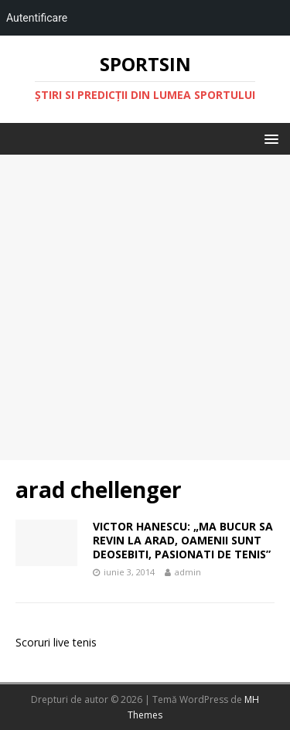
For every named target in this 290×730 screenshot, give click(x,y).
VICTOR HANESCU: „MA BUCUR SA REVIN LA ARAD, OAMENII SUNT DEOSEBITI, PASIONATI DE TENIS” (183, 540)
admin (188, 572)
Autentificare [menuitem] (36, 18)
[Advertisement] (145, 307)
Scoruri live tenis (56, 642)
